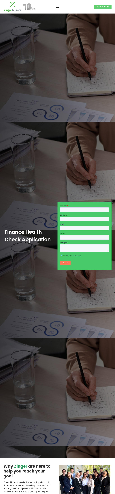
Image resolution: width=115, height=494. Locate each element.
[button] (57, 7)
